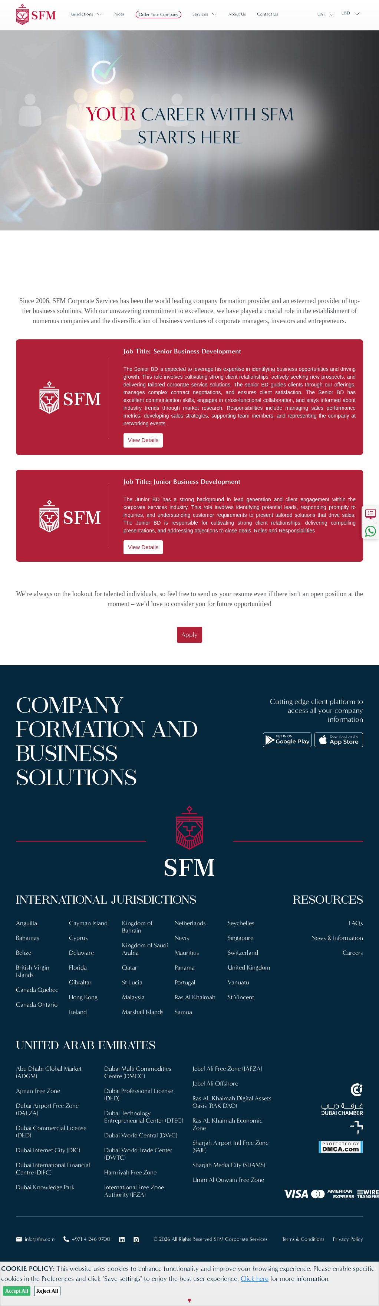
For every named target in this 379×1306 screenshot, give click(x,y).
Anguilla (26, 923)
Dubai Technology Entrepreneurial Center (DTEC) (143, 1116)
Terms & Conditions (303, 1239)
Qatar (129, 967)
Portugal (185, 982)
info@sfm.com (35, 1239)
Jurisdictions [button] (81, 14)
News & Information (337, 938)
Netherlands (190, 923)
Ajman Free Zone (38, 1091)
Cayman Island (88, 923)
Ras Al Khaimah (195, 997)
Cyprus (78, 938)
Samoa (183, 1012)
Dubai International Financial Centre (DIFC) (53, 1168)
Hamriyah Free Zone (130, 1172)
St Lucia (132, 982)
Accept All (16, 1291)
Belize (23, 953)
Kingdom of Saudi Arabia (145, 949)
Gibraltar (80, 982)
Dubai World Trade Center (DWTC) (138, 1154)
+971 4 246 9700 (86, 1239)
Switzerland (243, 953)
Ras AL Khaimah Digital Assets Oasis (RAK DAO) (231, 1102)
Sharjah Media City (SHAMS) (228, 1165)
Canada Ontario (36, 1004)
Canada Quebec (37, 990)
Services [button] (200, 14)
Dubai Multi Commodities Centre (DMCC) (137, 1072)
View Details (143, 440)
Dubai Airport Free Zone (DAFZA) (47, 1109)
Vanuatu (238, 982)
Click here (254, 1279)
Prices (119, 14)
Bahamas (27, 938)
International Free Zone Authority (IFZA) (134, 1191)
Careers (353, 953)
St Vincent (241, 997)
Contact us (267, 14)
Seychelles (241, 923)
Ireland (78, 1012)
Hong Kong (83, 997)
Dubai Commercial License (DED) (51, 1131)
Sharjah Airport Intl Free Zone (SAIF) (230, 1146)
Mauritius (187, 953)
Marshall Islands (143, 1012)
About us (237, 14)
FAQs (356, 923)
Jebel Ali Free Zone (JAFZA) (227, 1069)
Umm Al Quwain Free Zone (228, 1180)
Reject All (47, 1291)
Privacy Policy (348, 1239)
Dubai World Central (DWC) (140, 1135)
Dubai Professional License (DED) (138, 1094)
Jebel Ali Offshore (215, 1083)
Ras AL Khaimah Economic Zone (227, 1124)
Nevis (182, 938)
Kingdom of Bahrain (137, 926)
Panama (185, 967)
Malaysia (133, 997)
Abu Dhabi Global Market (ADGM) (49, 1072)
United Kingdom (249, 967)
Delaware (81, 953)
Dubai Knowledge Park (45, 1187)
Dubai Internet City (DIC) (48, 1150)
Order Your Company (158, 14)
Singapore (240, 938)
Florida (78, 967)
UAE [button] (321, 14)
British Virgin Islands (32, 971)
